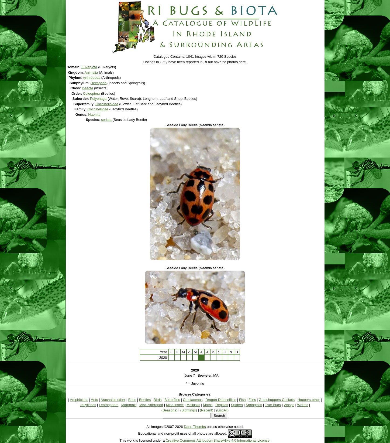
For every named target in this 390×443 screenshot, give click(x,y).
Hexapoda (98, 83)
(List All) (222, 410)
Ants (94, 400)
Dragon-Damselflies (220, 400)
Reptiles (221, 405)
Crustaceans (193, 400)
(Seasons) (169, 410)
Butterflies (172, 400)
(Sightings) (188, 410)
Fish (242, 400)
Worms (302, 405)
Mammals (128, 405)
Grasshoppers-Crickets (277, 400)
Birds (158, 400)
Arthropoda (91, 78)
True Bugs (273, 405)
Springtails (254, 405)
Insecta (87, 88)
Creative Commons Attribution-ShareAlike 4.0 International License (218, 440)
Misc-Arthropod (151, 405)
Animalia (91, 72)
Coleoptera (91, 93)
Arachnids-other (113, 400)
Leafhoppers (108, 405)
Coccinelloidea (106, 104)
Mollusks (193, 405)
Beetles (145, 400)
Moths (207, 405)
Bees (132, 400)
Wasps (289, 405)
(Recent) (206, 410)
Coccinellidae (97, 109)
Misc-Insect (175, 405)
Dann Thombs (195, 427)
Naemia (94, 115)
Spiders (237, 405)
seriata (106, 120)
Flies (252, 400)
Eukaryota (89, 67)
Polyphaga (98, 99)
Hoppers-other (309, 400)
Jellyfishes (88, 405)
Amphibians (79, 400)
